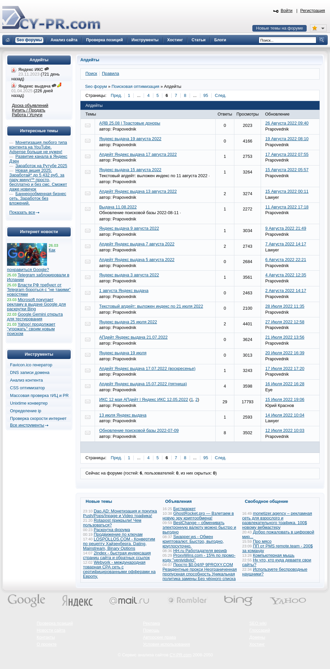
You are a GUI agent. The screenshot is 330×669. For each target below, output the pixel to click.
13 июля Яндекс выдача (123, 415)
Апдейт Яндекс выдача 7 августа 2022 (137, 244)
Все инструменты (27, 425)
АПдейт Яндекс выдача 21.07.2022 (133, 337)
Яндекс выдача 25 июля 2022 (128, 322)
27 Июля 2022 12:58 (284, 322)
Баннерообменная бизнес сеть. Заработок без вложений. (37, 198)
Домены (257, 637)
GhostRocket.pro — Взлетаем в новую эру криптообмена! (198, 515)
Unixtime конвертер (29, 403)
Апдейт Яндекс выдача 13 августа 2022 (138, 191)
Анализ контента (26, 380)
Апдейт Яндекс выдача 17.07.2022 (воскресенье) (147, 368)
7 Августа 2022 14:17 (285, 244)
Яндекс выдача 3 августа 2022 (129, 275)
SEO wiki (257, 623)
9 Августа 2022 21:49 (285, 228)
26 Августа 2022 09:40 (287, 123)
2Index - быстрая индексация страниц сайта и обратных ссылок (117, 555)
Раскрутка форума (112, 529)
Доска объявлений (30, 105)
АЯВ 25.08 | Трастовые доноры (129, 123)
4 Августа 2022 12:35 (285, 275)
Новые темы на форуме (279, 28)
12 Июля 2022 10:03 (284, 430)
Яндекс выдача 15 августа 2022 (130, 169)
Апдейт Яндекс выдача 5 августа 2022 (137, 259)
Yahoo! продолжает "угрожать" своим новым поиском (31, 329)
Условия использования (166, 644)
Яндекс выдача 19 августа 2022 (130, 139)
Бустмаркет (184, 508)
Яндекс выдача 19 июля (123, 353)
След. (220, 95)
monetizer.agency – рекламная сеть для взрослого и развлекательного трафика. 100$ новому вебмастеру (277, 520)
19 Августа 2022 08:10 (287, 139)
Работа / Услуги (27, 115)
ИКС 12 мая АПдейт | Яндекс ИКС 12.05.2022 (143, 399)
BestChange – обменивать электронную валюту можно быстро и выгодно (199, 527)
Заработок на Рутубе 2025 (41, 166)
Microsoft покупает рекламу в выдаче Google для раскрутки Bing (36, 304)
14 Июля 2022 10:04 (284, 415)
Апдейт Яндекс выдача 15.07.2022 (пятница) (143, 384)
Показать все (22, 212)
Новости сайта (51, 630)
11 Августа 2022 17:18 (287, 207)
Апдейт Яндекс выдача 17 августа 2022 (138, 154)
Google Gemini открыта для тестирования (35, 316)
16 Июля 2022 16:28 (284, 384)
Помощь (151, 630)
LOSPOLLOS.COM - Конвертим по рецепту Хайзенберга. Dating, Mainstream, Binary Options (119, 544)
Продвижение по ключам (118, 534)
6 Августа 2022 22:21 (285, 259)
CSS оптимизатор (27, 388)
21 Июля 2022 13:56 (284, 337)
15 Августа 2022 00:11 (287, 191)
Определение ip (25, 411)
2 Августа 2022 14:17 (285, 290)
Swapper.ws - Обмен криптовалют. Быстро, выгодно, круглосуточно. (193, 541)
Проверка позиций (55, 623)
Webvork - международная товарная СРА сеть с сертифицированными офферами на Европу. (119, 569)
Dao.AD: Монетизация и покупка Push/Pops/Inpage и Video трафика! (120, 513)
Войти (287, 10)
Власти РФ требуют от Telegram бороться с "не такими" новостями (39, 290)
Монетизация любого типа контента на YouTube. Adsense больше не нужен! (38, 147)
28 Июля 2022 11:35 (284, 306)
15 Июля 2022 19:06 (284, 399)
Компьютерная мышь (274, 555)
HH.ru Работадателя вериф (200, 550)
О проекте (47, 644)
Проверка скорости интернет (38, 418)
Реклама (151, 623)
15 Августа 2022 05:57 (287, 169)
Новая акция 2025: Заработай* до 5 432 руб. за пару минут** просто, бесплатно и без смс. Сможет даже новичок (38, 179)
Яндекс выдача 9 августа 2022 (129, 228)
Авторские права (159, 637)
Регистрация (312, 10)
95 (205, 95)
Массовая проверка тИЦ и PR (39, 395)
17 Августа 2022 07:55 (287, 154)
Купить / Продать (28, 110)
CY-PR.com (181, 655)
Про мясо (262, 541)
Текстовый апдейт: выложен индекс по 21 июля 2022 (151, 306)
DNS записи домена (29, 372)
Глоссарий (259, 630)
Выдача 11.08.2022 (118, 207)
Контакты (46, 637)
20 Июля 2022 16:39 (284, 353)
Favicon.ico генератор (31, 365)
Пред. (116, 95)
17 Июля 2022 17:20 (284, 368)
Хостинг (257, 644)
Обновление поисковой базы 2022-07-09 (139, 430)
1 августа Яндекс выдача (124, 290)
